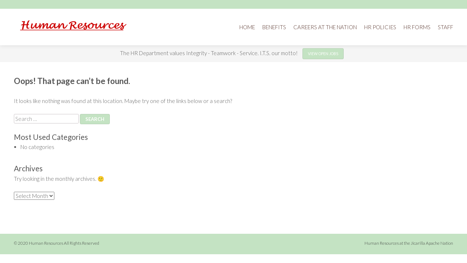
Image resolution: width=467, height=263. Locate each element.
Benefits (274, 27)
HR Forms (417, 27)
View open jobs (323, 54)
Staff (445, 27)
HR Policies (380, 27)
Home (247, 27)
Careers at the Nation (325, 27)
